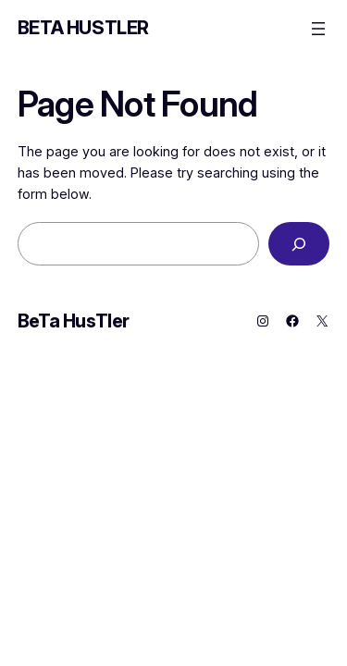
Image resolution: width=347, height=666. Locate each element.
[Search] (298, 243)
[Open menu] (318, 29)
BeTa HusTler (83, 28)
